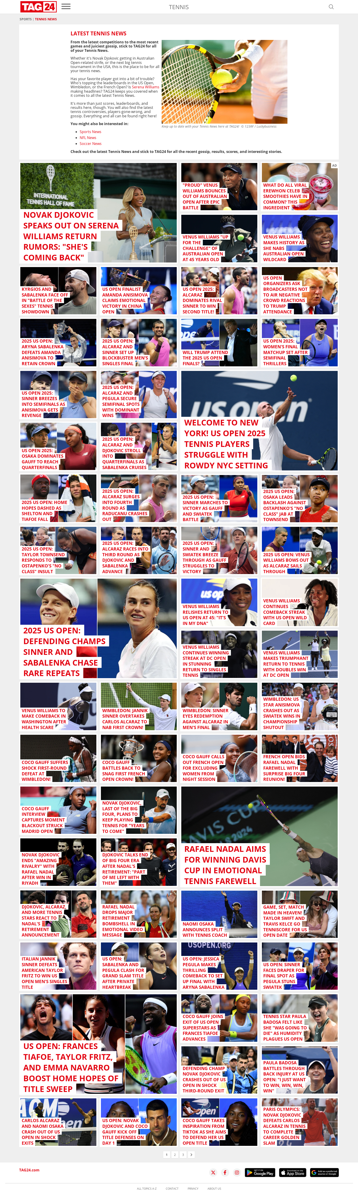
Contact (172, 1188)
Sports (26, 19)
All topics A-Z (147, 1188)
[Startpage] (38, 7)
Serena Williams (145, 86)
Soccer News (91, 143)
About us (214, 1188)
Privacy (193, 1188)
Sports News (90, 131)
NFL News (88, 137)
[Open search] (331, 7)
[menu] (66, 6)
